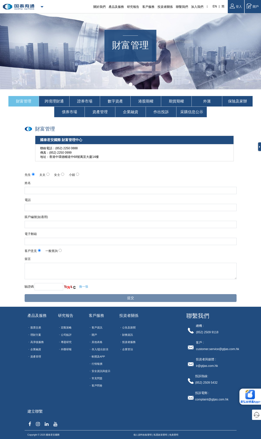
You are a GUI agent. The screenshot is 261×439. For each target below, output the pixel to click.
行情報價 (97, 363)
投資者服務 (129, 342)
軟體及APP (98, 356)
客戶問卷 (97, 385)
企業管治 (127, 349)
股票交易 (35, 327)
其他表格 (97, 342)
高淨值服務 (37, 342)
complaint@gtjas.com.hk (212, 399)
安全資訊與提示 (101, 371)
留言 (28, 259)
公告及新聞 (129, 327)
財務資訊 (127, 334)
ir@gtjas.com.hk (207, 365)
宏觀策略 (66, 327)
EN (215, 6)
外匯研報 (66, 349)
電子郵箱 (31, 234)
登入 (236, 6)
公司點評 (66, 334)
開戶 (252, 6)
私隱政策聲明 (160, 434)
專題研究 (66, 342)
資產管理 (35, 356)
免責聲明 (173, 434)
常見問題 (97, 378)
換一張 (83, 286)
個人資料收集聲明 (142, 434)
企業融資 (35, 349)
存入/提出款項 (100, 349)
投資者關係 (128, 315)
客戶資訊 (97, 327)
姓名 (28, 183)
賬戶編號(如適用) (36, 217)
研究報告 (65, 315)
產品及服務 (37, 315)
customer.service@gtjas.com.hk (217, 349)
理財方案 (35, 334)
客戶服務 (96, 315)
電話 (28, 200)
